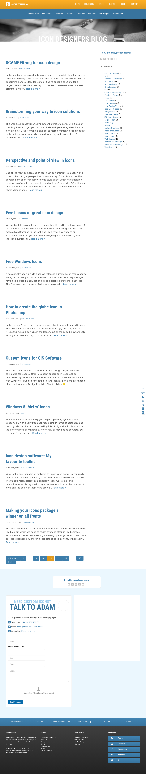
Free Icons (109, 101)
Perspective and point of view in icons (40, 160)
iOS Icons (39, 722)
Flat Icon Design (111, 95)
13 (66, 558)
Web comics (109, 133)
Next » (11, 561)
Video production (111, 131)
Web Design (109, 139)
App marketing (110, 84)
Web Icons (70, 14)
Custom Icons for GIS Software (34, 358)
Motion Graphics (111, 128)
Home (77, 4)
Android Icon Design (113, 79)
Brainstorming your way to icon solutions (43, 111)
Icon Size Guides (111, 109)
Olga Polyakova (26, 166)
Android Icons (17, 722)
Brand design (110, 87)
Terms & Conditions (81, 737)
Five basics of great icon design (34, 212)
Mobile (107, 125)
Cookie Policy (79, 742)
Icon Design (89, 4)
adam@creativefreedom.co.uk (30, 627)
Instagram (118, 749)
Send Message (15, 702)
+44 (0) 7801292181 (30, 622)
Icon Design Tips (111, 106)
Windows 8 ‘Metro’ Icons (28, 407)
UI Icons (129, 722)
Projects (100, 4)
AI (105, 76)
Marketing (108, 122)
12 (58, 558)
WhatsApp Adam (21, 753)
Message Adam (28, 631)
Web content (110, 136)
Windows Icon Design (113, 144)
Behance (117, 754)
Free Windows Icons (24, 261)
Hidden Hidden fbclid (16, 646)
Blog (123, 4)
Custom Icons (47, 14)
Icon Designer (104, 14)
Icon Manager (118, 14)
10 (43, 558)
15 (80, 558)
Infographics (109, 111)
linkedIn (117, 743)
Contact (134, 4)
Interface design (111, 114)
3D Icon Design (111, 73)
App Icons (59, 14)
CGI (106, 90)
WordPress (109, 147)
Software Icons (33, 14)
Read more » (33, 88)
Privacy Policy (79, 739)
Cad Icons (91, 14)
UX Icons (106, 722)
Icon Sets (81, 14)
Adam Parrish (24, 69)
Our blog (117, 738)
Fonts (106, 98)
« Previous (12, 558)
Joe (22, 413)
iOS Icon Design (111, 117)
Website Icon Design (113, 142)
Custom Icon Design (113, 92)
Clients (112, 4)
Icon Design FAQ (84, 722)
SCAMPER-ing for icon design (33, 62)
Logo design (109, 120)
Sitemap (77, 744)
